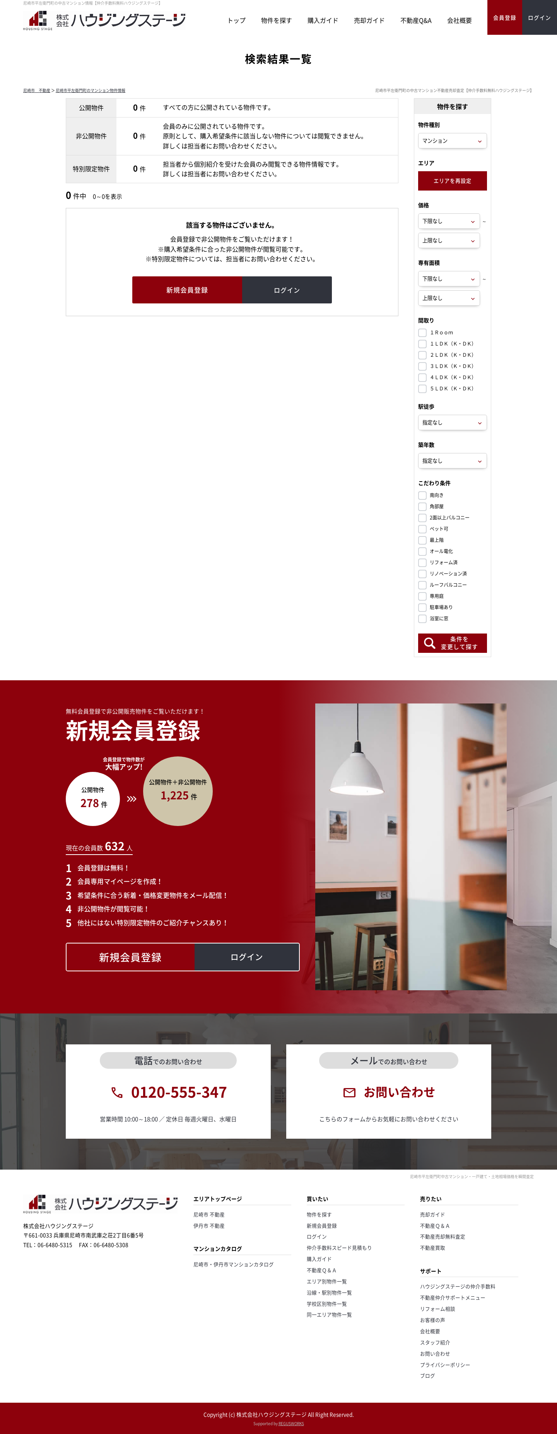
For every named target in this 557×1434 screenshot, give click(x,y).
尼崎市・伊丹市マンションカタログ (233, 1264)
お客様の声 (432, 1319)
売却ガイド (369, 20)
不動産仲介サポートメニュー (452, 1297)
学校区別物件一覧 (327, 1303)
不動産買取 (432, 1247)
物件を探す (276, 20)
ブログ (427, 1375)
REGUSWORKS (291, 1423)
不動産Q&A (416, 20)
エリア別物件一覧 (327, 1281)
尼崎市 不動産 (36, 90)
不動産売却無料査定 (442, 1236)
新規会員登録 (322, 1225)
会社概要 (459, 20)
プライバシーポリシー (445, 1364)
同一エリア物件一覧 (329, 1314)
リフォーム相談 (437, 1308)
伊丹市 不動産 (209, 1225)
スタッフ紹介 (435, 1342)
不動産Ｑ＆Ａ (322, 1270)
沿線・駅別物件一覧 (329, 1292)
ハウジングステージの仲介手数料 (457, 1286)
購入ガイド (323, 20)
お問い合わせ (435, 1353)
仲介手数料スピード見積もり (339, 1247)
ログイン (317, 1236)
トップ (236, 20)
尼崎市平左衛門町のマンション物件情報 (90, 90)
